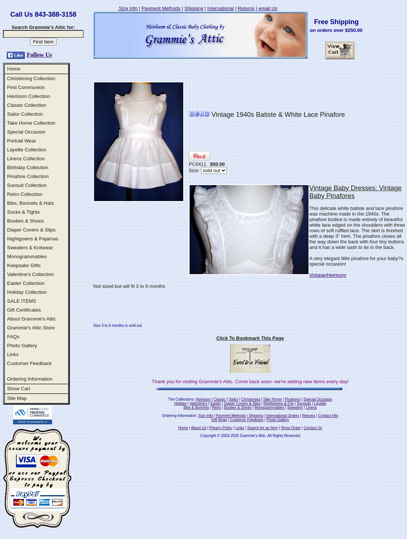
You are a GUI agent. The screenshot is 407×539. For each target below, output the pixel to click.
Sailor (233, 399)
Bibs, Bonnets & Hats (30, 203)
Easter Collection (26, 283)
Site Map (17, 398)
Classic (220, 399)
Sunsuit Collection (27, 185)
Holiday (180, 403)
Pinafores (292, 399)
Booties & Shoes (25, 221)
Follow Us (39, 55)
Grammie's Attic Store (31, 328)
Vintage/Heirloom (327, 275)
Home (13, 69)
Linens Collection (26, 158)
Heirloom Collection (28, 96)
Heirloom (203, 399)
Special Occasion (26, 132)
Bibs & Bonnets (196, 407)
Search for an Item (262, 428)
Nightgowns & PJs (279, 403)
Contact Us (313, 428)
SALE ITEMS (21, 301)
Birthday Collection (27, 167)
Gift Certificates (24, 310)
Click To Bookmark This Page (250, 338)
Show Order (290, 428)
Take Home (272, 399)
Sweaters (295, 407)
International (220, 8)
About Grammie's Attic (31, 319)
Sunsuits (304, 403)
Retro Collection (24, 194)
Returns (246, 8)
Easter (215, 403)
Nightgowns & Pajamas (32, 238)
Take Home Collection (31, 123)
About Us (198, 428)
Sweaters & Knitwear (30, 247)
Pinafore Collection (28, 176)
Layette (320, 403)
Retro (216, 407)
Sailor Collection (25, 114)
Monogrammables (27, 256)
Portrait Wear (21, 141)
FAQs (13, 336)
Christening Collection (31, 78)
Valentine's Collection (30, 274)
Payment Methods (161, 8)
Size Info (127, 8)
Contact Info (328, 416)
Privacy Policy (220, 428)
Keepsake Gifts (24, 265)
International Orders (282, 416)
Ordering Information (29, 379)
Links (13, 354)
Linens (311, 407)
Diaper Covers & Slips (31, 230)
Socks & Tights (23, 212)
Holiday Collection (27, 292)
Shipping (193, 8)
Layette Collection (26, 149)
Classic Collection (26, 105)
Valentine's (198, 403)
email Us (268, 8)
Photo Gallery (22, 345)
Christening (250, 399)
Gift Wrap (219, 420)
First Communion (26, 87)
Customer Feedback (29, 363)
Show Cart (18, 388)
